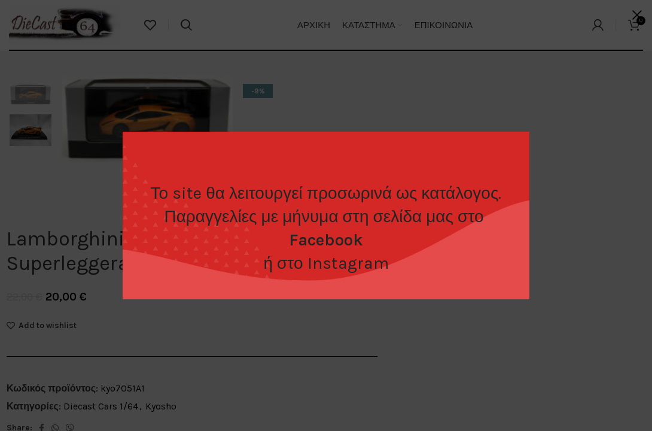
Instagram (348, 263)
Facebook (326, 240)
